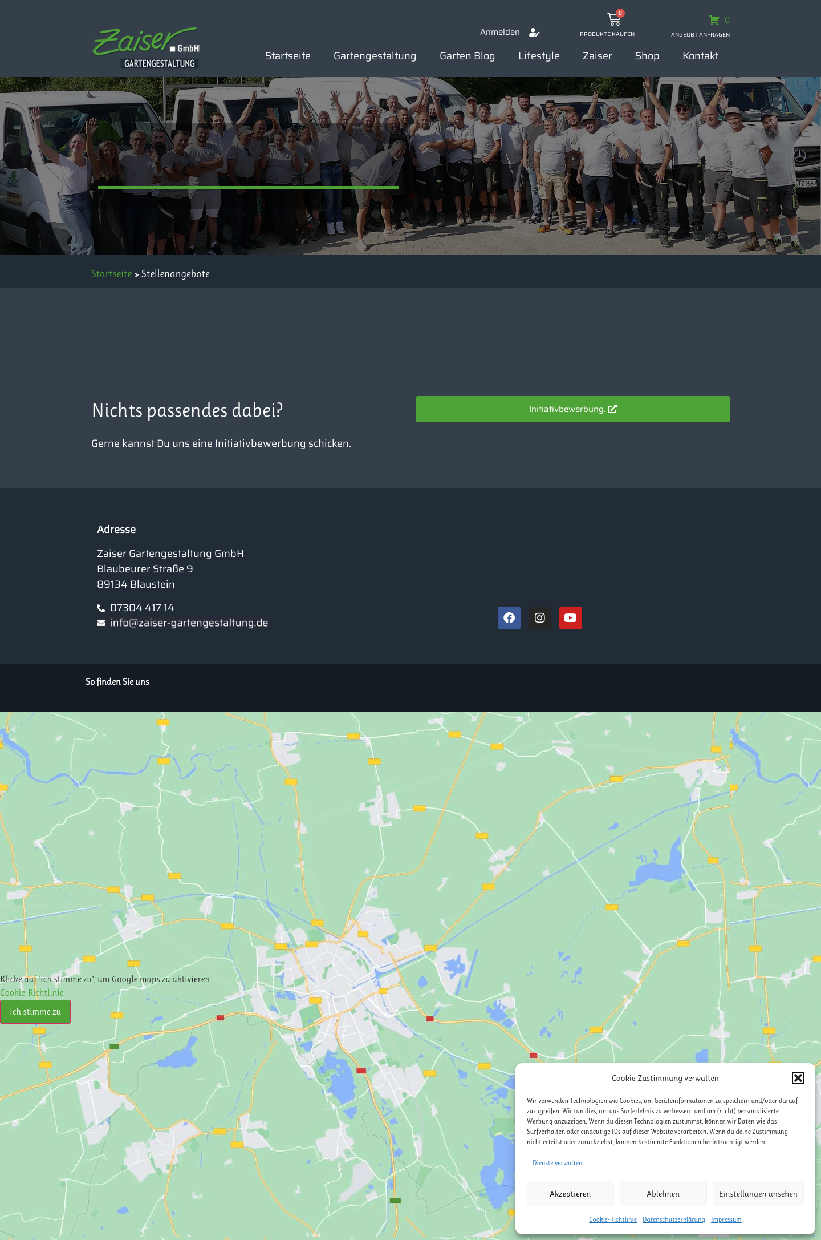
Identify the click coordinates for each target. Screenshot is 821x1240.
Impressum (726, 1219)
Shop (647, 56)
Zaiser (597, 56)
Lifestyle (539, 56)
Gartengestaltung (375, 56)
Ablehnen (663, 1194)
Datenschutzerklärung (674, 1219)
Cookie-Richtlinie (613, 1219)
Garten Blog (467, 56)
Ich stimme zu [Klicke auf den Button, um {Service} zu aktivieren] (35, 1011)
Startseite (288, 56)
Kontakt (700, 56)
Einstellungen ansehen (758, 1194)
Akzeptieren (570, 1194)
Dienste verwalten (558, 1163)
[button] (798, 1078)
